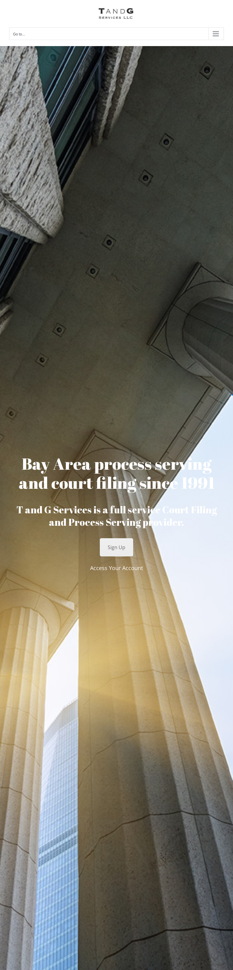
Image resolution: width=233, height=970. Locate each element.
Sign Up (116, 547)
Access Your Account (116, 568)
